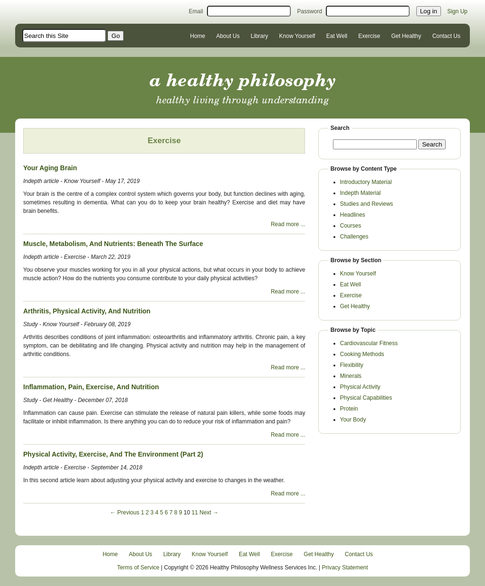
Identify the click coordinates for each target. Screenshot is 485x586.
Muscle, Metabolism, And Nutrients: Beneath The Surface (113, 243)
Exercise (369, 36)
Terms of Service (138, 567)
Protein (349, 408)
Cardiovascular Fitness (369, 343)
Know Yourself (297, 36)
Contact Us (446, 36)
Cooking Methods (362, 354)
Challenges (354, 236)
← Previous (124, 512)
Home (197, 36)
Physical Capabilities (366, 397)
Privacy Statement (345, 567)
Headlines (352, 214)
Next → (208, 512)
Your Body (353, 419)
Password (309, 11)
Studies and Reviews (366, 204)
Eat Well (336, 36)
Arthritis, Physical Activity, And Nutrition (87, 311)
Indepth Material (360, 193)
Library (259, 36)
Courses (350, 225)
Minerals (350, 376)
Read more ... (288, 224)
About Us (228, 36)
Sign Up (457, 11)
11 (195, 512)
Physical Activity (360, 387)
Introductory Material (366, 182)
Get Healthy (406, 36)
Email (196, 11)
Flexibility (351, 365)
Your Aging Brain (50, 168)
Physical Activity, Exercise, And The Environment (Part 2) (113, 454)
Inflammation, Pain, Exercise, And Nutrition (91, 387)
